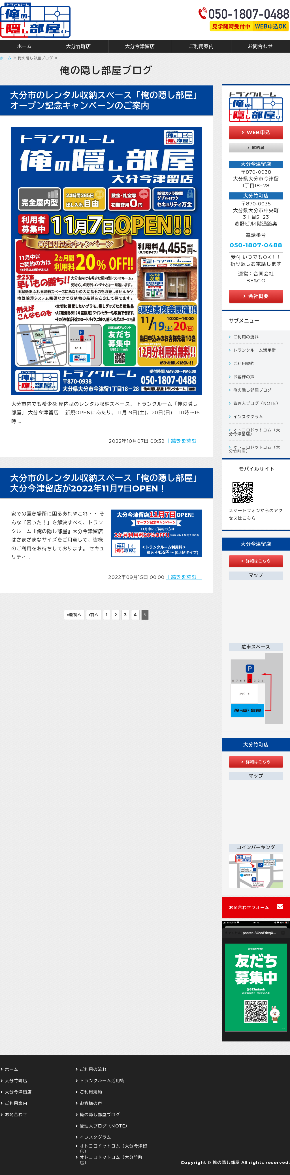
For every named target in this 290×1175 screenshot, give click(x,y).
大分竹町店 (78, 46)
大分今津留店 (140, 46)
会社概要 (258, 296)
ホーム (24, 46)
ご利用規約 (244, 363)
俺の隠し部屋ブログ (252, 390)
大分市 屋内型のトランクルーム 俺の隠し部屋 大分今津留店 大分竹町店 (35, 20)
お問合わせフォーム (249, 907)
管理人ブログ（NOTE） (256, 403)
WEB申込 (258, 132)
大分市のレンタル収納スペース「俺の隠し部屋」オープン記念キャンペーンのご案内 (106, 100)
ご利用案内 (201, 46)
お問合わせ (16, 1114)
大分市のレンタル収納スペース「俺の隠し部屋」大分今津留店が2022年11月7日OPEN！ (106, 483)
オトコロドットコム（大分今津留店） (254, 432)
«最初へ (74, 614)
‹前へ (94, 614)
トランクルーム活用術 (254, 350)
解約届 (258, 147)
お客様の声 (244, 376)
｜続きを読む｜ (184, 441)
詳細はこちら (258, 561)
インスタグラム (248, 416)
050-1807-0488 (256, 245)
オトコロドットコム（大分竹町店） (254, 449)
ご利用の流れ (246, 337)
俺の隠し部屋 (226, 1162)
